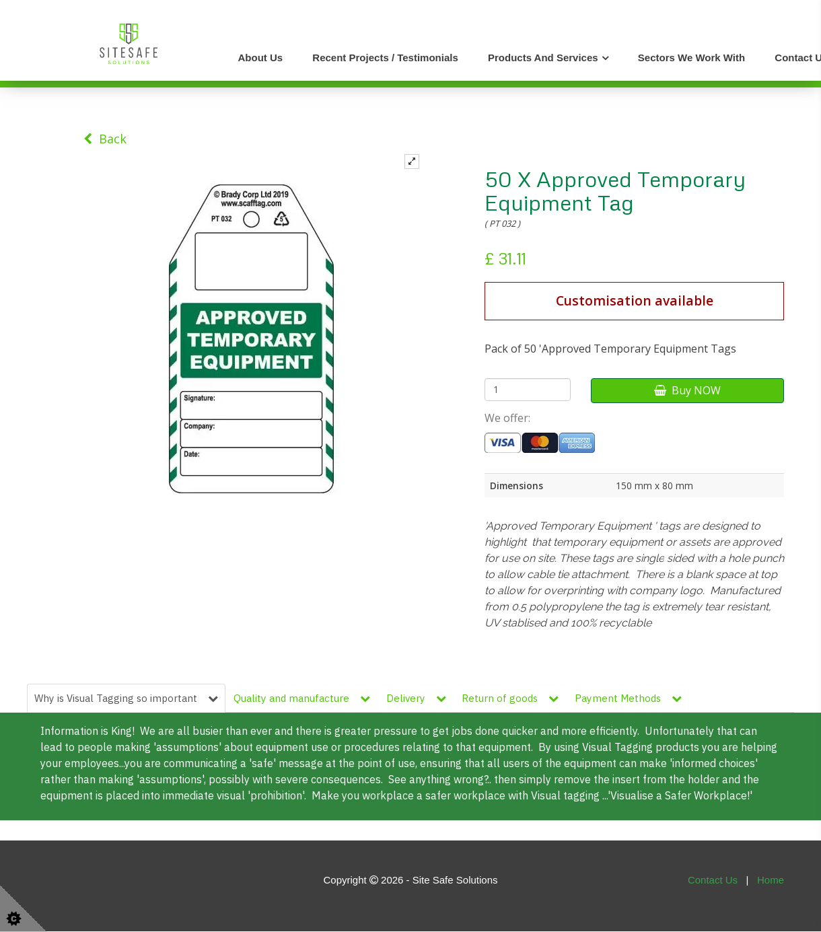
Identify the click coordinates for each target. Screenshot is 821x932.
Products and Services (543, 57)
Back (105, 139)
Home (770, 880)
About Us (260, 57)
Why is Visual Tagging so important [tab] (126, 698)
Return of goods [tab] (512, 698)
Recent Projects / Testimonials (385, 57)
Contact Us (713, 880)
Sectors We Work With (691, 57)
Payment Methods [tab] (630, 698)
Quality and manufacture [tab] (303, 698)
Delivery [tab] (418, 698)
